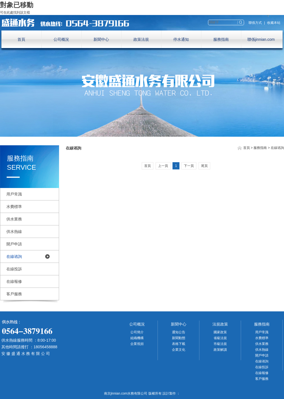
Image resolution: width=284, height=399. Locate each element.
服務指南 (221, 39)
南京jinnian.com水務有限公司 (68, 23)
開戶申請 (14, 244)
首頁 (21, 39)
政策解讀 (220, 350)
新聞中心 (101, 39)
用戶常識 (14, 194)
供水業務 (14, 219)
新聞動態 (178, 338)
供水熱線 (14, 231)
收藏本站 (273, 23)
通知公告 (178, 332)
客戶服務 (14, 294)
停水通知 (181, 39)
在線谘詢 (14, 256)
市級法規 (220, 344)
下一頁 (189, 166)
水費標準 (14, 206)
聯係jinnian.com (261, 39)
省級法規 (220, 338)
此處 (10, 12)
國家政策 (220, 332)
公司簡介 (137, 332)
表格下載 (178, 344)
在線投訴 (14, 269)
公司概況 (61, 39)
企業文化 (178, 350)
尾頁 (204, 166)
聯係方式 (255, 23)
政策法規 (141, 39)
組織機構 (137, 338)
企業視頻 (137, 344)
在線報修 (14, 281)
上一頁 (163, 166)
